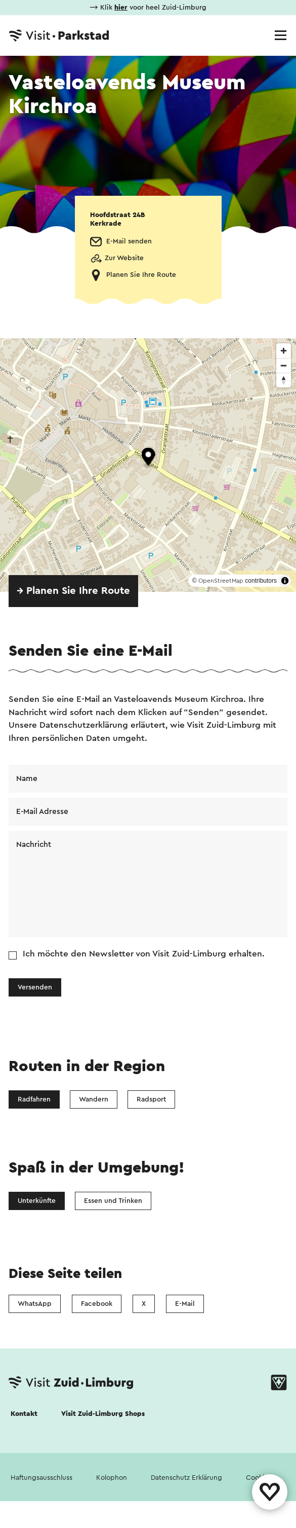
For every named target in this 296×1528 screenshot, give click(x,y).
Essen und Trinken (113, 1200)
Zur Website (124, 258)
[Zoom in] (283, 350)
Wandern (93, 1099)
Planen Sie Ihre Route (141, 274)
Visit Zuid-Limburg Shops (103, 1413)
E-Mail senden (129, 241)
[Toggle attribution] (285, 581)
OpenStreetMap (220, 581)
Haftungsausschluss (41, 1477)
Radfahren (34, 1099)
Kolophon (111, 1477)
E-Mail (185, 1303)
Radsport (151, 1099)
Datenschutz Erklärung (186, 1477)
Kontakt (24, 1413)
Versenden (35, 987)
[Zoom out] (283, 365)
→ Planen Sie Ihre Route (73, 591)
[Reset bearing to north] (283, 380)
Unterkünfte (37, 1200)
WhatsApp (35, 1303)
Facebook (96, 1303)
